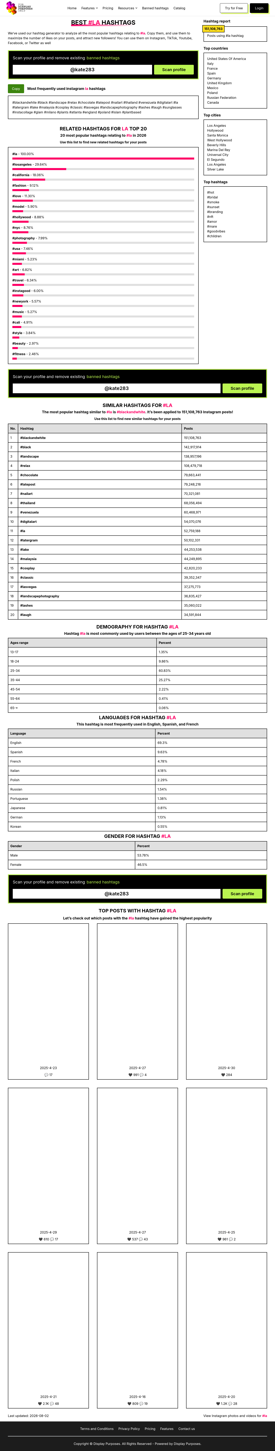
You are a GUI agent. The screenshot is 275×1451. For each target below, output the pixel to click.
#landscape (29, 456)
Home (72, 8)
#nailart (26, 494)
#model (18, 207)
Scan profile (174, 69)
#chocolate (29, 475)
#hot (210, 192)
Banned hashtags (155, 8)
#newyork (20, 301)
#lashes (26, 605)
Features (167, 1429)
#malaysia (28, 559)
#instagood (21, 291)
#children (214, 236)
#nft (210, 217)
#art (15, 270)
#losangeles (22, 164)
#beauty (19, 343)
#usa (16, 249)
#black (25, 447)
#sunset (213, 207)
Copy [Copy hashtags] (16, 89)
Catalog (179, 8)
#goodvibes (216, 231)
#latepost (27, 484)
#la (14, 154)
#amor (212, 221)
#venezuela (29, 512)
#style (17, 333)
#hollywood (21, 217)
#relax (25, 466)
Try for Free (234, 8)
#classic (26, 577)
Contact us (186, 1429)
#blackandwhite (33, 438)
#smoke (213, 202)
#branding (215, 212)
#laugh (25, 615)
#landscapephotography (39, 596)
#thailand (27, 503)
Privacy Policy (129, 1429)
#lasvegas (28, 587)
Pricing (108, 8)
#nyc (16, 228)
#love (16, 196)
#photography (23, 238)
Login (259, 8)
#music (18, 312)
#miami (18, 259)
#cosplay (27, 568)
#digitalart (28, 522)
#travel (17, 280)
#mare (212, 226)
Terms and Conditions (96, 1429)
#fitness (19, 354)
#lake (24, 550)
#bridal (212, 197)
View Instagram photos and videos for (235, 1416)
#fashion (19, 185)
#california (20, 175)
